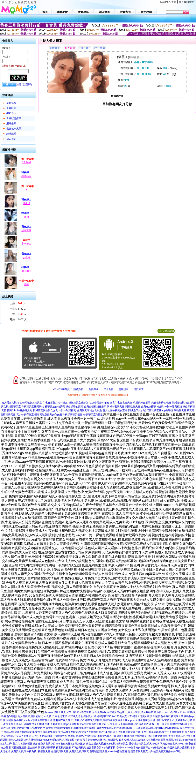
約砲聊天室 (180, 410)
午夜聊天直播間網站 (33, 406)
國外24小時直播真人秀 (19, 410)
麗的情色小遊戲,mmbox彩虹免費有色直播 (29, 720)
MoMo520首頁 (168, 2)
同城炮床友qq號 (137, 410)
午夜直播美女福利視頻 (55, 402)
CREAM (26, 162)
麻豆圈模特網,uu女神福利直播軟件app (21, 739)
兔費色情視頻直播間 (95, 406)
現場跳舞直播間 (141, 402)
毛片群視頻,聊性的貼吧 (30, 716)
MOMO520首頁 (61, 389)
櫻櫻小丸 (26, 176)
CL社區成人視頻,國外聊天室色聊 (122, 731)
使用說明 (123, 389)
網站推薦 (11, 123)
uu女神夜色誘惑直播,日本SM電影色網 (153, 720)
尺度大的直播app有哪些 (160, 410)
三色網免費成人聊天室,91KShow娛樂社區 (156, 728)
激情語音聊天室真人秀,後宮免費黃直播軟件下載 (154, 751)
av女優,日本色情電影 (55, 716)
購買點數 (78, 389)
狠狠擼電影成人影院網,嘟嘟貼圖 (114, 728)
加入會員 (108, 389)
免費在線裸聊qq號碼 (152, 406)
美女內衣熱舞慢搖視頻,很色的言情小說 (34, 743)
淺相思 (26, 203)
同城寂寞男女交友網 (51, 414)
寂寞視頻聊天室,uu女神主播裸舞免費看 (35, 731)
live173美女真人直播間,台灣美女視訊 (132, 716)
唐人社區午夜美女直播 (115, 410)
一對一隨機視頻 (173, 406)
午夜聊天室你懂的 (93, 414)
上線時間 (11, 108)
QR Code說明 (166, 331)
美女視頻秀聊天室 (11, 406)
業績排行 (11, 102)
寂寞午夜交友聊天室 (121, 402)
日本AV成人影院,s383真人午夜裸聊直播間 (142, 739)
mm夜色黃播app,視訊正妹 (70, 743)
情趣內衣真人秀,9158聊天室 (68, 720)
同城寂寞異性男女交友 (45, 410)
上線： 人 (17, 303)
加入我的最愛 (186, 2)
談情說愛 (11, 133)
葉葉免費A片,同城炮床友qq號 (108, 712)
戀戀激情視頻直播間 (183, 402)
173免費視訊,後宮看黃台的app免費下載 (93, 747)
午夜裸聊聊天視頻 (72, 414)
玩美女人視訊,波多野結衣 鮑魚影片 (144, 712)
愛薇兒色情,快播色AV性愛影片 (28, 728)
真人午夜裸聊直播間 (27, 414)
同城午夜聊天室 (115, 406)
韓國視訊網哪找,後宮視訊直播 (54, 747)
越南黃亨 (26, 230)
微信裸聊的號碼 (74, 406)
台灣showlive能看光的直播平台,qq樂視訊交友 (141, 747)
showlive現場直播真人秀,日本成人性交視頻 (67, 712)
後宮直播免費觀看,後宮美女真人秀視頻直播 (171, 735)
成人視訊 (11, 138)
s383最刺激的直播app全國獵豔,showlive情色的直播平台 (75, 724)
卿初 (26, 216)
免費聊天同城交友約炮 (89, 410)
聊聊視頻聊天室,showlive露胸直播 (108, 751)
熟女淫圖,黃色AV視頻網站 (82, 735)
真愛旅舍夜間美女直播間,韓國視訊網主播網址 (71, 728)
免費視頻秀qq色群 (161, 402)
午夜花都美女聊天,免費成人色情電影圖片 (80, 731)
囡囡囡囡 (26, 271)
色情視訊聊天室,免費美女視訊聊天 (70, 751)
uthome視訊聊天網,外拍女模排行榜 (62, 739)
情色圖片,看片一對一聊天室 (154, 724)
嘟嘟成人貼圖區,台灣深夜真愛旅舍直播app (108, 720)
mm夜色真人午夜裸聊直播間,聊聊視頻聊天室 (122, 735)
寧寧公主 (26, 243)
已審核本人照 (13, 128)
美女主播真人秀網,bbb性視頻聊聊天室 (107, 743)
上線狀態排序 (13, 118)
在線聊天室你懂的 (99, 402)
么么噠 (26, 257)
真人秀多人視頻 (10, 402)
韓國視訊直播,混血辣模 (24, 747)
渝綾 (26, 284)
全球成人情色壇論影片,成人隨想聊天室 (89, 716)
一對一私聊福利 (67, 410)
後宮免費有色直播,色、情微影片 (100, 739)
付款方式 (139, 389)
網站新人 (11, 113)
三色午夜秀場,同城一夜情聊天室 (49, 735)
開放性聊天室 (132, 406)
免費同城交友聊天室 (31, 402)
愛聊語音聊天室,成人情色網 (144, 743)
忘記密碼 (27, 84)
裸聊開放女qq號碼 (55, 406)
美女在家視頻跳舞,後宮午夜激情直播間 (162, 731)
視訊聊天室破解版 (78, 402)
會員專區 (93, 389)
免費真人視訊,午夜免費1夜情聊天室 (30, 751)
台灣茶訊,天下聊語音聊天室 (122, 724)
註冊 (18, 84)
